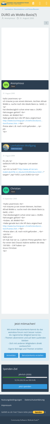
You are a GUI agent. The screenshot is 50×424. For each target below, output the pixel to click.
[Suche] (33, 3)
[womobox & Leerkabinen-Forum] (15, 3)
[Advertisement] (25, 54)
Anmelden (11, 355)
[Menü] (46, 3)
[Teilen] (46, 23)
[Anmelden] (40, 3)
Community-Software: (25, 420)
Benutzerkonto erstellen (32, 355)
